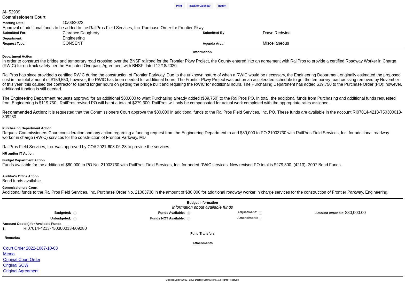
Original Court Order (21, 259)
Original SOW (15, 265)
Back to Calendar (200, 5)
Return (222, 5)
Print (179, 5)
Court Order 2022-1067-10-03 (30, 248)
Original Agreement (20, 271)
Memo (8, 254)
